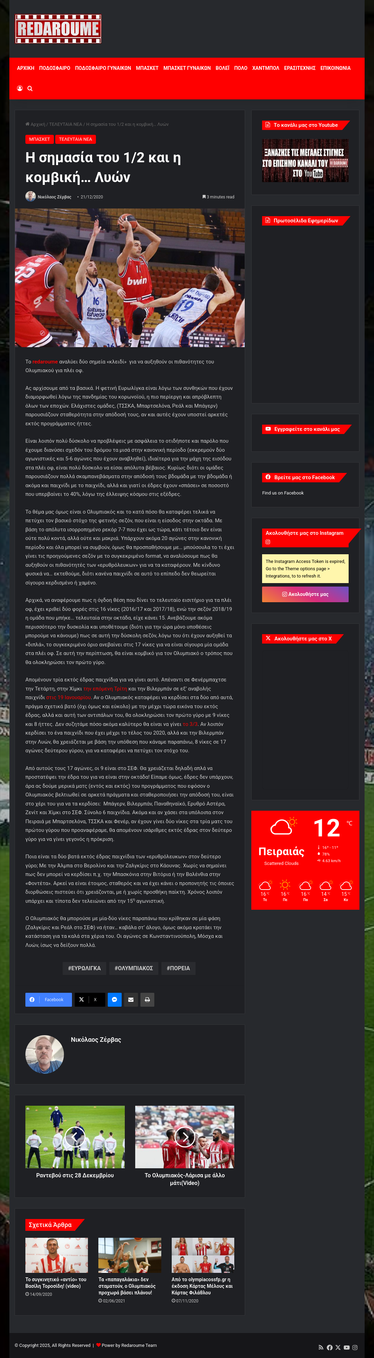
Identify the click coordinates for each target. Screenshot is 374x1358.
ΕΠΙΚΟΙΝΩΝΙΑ (335, 68)
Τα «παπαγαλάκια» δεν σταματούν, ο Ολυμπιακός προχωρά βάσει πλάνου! (126, 1286)
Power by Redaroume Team (129, 1345)
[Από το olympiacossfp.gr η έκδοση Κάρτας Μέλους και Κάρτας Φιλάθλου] (203, 1255)
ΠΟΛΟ (240, 68)
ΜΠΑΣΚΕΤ (147, 68)
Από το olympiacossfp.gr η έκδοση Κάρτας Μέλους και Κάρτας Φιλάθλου (202, 1286)
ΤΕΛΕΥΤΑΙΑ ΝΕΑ (65, 124)
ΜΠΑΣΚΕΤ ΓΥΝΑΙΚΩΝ (187, 68)
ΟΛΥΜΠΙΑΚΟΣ (135, 968)
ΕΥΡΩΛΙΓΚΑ (86, 968)
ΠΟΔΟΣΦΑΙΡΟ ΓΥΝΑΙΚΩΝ (103, 68)
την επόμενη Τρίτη (105, 689)
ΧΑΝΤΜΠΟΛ (265, 68)
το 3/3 (190, 724)
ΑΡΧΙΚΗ (25, 68)
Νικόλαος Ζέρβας (55, 197)
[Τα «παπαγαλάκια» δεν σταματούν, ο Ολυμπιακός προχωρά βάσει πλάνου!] (129, 1255)
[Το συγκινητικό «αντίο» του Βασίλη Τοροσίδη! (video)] (56, 1255)
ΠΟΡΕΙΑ (180, 968)
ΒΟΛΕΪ (222, 68)
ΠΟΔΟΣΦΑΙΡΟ (54, 68)
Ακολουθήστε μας (305, 594)
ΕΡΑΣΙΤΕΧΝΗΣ (300, 68)
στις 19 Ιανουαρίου (68, 697)
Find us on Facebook (282, 493)
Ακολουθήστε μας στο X (303, 639)
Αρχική (35, 124)
